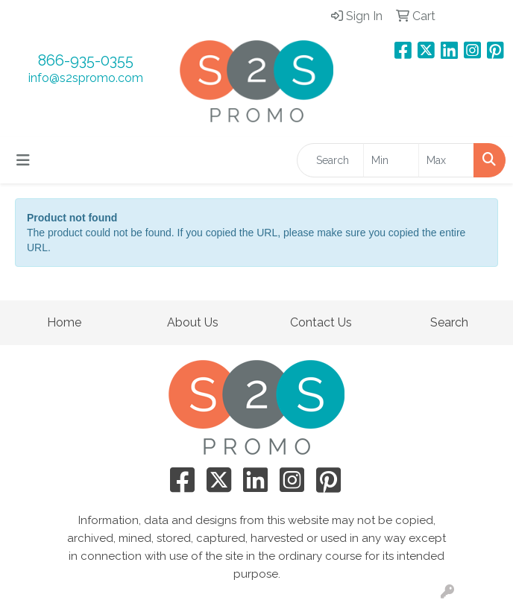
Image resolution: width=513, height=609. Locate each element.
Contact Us (321, 322)
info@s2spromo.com (85, 78)
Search (449, 322)
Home (64, 322)
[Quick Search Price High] (446, 160)
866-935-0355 (85, 60)
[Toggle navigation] (23, 160)
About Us (192, 322)
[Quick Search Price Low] (391, 160)
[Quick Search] (330, 160)
